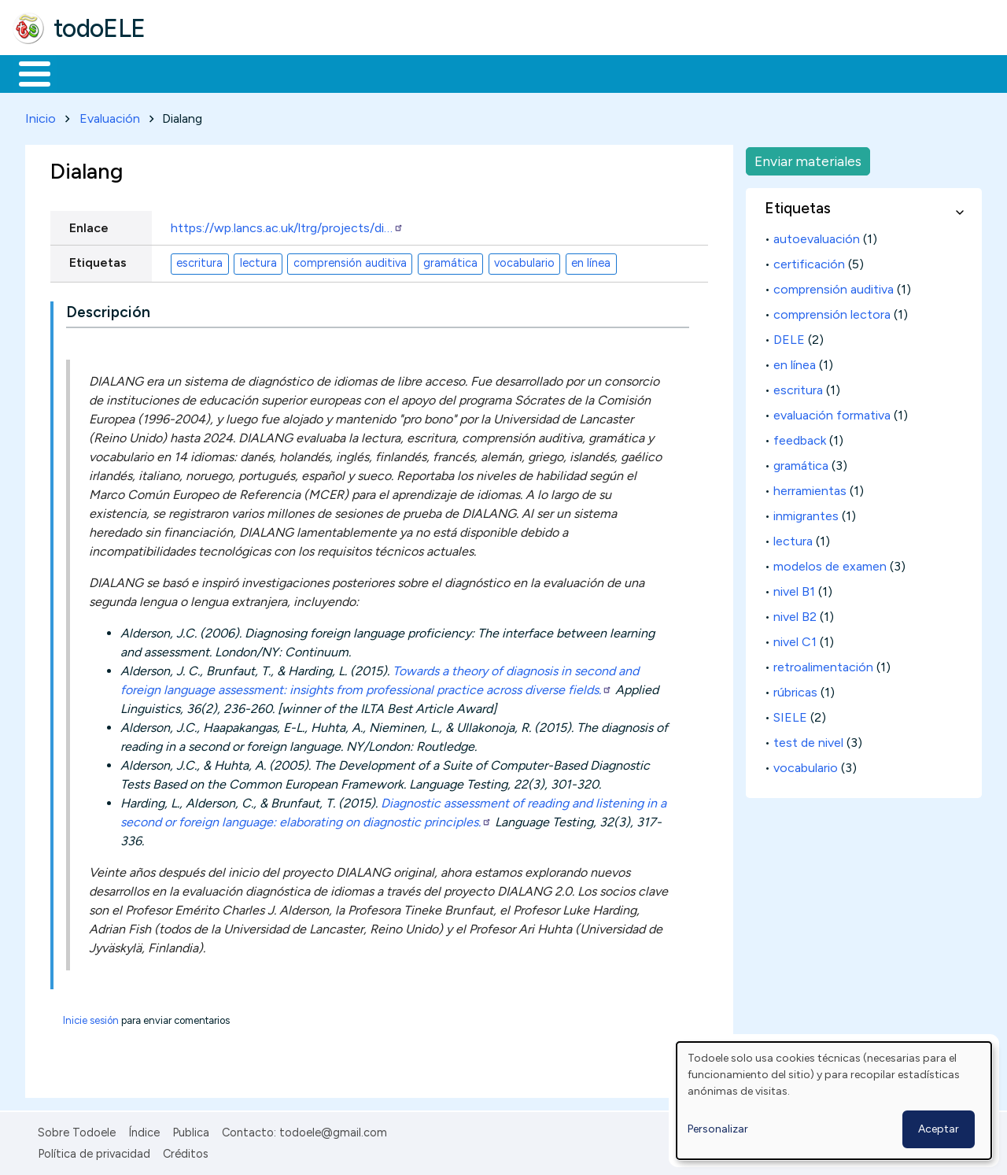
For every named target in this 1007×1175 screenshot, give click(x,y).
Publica (190, 1129)
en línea (590, 260)
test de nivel (808, 739)
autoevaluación (816, 235)
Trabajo (284, 72)
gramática (450, 260)
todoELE (99, 28)
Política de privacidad (94, 1151)
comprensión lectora (832, 311)
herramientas (810, 487)
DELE (789, 336)
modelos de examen (830, 563)
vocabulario (524, 260)
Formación (189, 72)
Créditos (185, 1151)
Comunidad (575, 72)
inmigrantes (806, 512)
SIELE (790, 714)
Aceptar (938, 1129)
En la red (371, 72)
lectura (258, 260)
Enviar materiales (807, 158)
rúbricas (795, 689)
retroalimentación (823, 663)
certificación (809, 260)
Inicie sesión (91, 1017)
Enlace (89, 224)
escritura (199, 260)
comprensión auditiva (350, 260)
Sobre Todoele (77, 1129)
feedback (799, 437)
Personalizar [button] (718, 1129)
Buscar (646, 72)
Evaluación (109, 115)
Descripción (108, 310)
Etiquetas (98, 259)
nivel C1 (795, 638)
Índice (144, 1129)
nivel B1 (794, 588)
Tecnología (470, 72)
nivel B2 (795, 613)
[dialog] (834, 1100)
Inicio (26, 72)
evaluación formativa (832, 412)
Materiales (88, 72)
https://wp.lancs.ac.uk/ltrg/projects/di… (287, 224)
